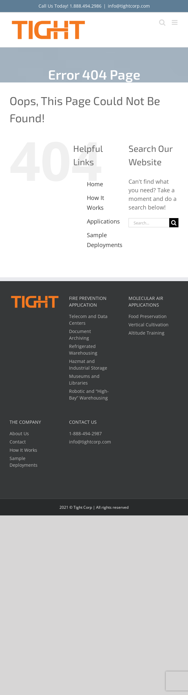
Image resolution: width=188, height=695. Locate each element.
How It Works (23, 450)
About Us (19, 433)
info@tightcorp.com (129, 6)
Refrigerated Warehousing (83, 349)
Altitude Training (146, 333)
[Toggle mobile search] (162, 22)
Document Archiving (80, 334)
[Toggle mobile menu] (175, 22)
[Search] (173, 222)
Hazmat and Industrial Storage (88, 364)
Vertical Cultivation (149, 325)
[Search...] (149, 222)
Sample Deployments (24, 461)
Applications (103, 221)
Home (95, 184)
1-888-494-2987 (85, 433)
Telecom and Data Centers (88, 319)
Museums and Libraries (84, 379)
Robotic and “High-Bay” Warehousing (89, 394)
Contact (18, 442)
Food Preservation (148, 316)
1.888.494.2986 (85, 6)
